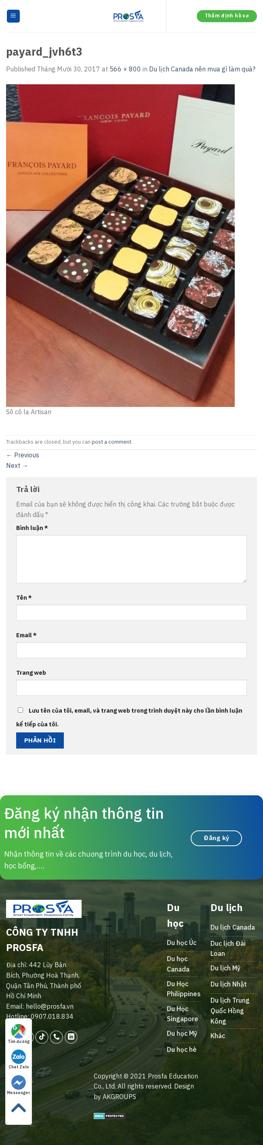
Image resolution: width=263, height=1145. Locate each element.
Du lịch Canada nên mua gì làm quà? (202, 69)
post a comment (111, 441)
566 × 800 (125, 69)
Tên (24, 597)
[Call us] (56, 1037)
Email (26, 635)
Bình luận (32, 528)
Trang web (31, 672)
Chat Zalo (18, 1059)
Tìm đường (18, 1034)
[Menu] (13, 16)
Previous (22, 455)
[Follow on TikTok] (41, 1037)
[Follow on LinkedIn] (71, 1037)
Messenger (18, 1085)
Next (17, 465)
